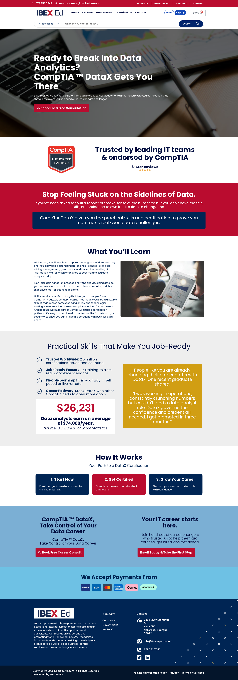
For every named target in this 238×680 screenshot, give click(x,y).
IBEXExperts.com (64, 671)
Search (191, 24)
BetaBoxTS (56, 674)
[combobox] (49, 23)
